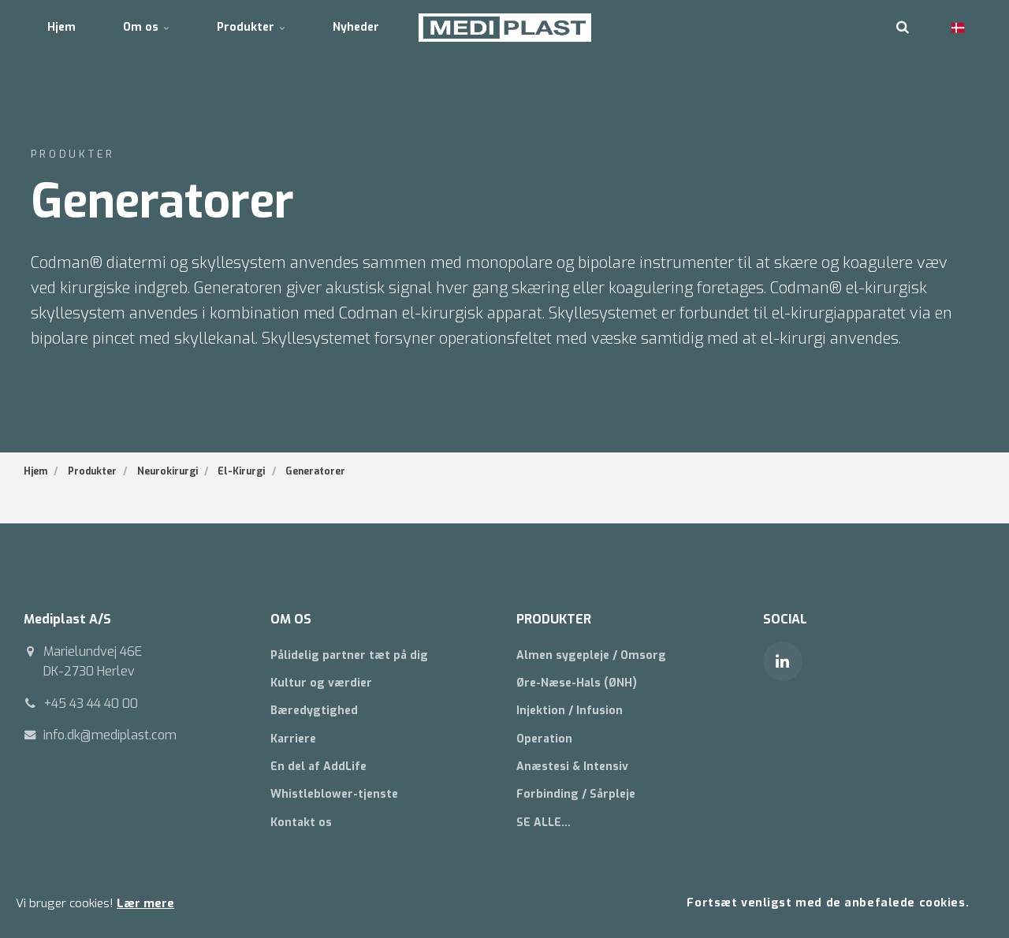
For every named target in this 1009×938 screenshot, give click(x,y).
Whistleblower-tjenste (334, 794)
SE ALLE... (543, 822)
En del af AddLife (318, 766)
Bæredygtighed (314, 710)
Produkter (251, 27)
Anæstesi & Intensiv (572, 766)
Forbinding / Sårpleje (575, 794)
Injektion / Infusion (569, 710)
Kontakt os (301, 822)
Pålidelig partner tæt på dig (349, 655)
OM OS (290, 619)
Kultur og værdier (321, 683)
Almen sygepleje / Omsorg (591, 655)
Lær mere (145, 903)
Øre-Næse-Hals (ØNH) (576, 683)
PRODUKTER (553, 619)
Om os (146, 27)
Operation (544, 738)
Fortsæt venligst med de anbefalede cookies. (828, 902)
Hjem (61, 27)
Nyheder (356, 27)
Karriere (293, 738)
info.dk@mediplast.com (110, 735)
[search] (902, 27)
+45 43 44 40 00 (90, 703)
